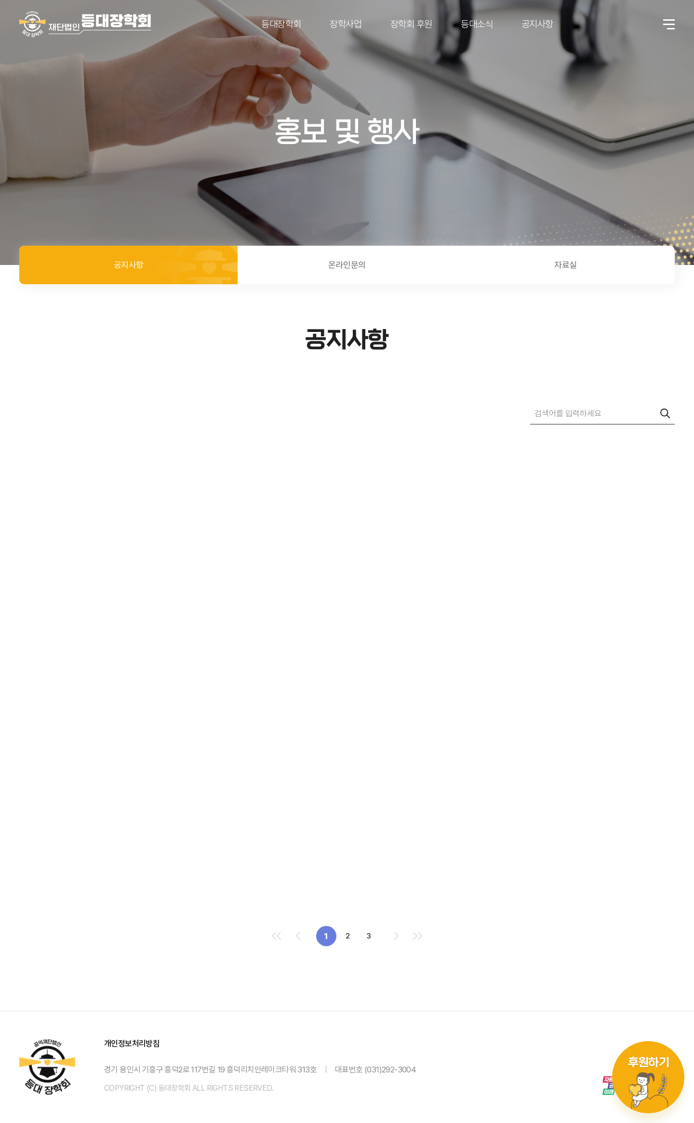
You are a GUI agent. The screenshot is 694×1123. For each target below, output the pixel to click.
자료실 (565, 265)
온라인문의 (346, 265)
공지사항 (129, 265)
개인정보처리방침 (132, 1043)
